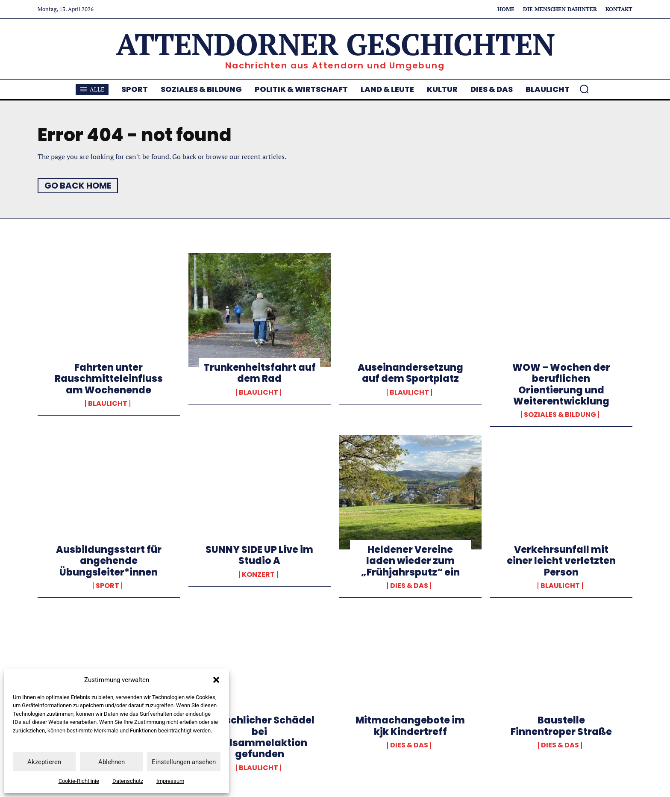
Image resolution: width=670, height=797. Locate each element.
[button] (216, 680)
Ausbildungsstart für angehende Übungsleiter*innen (109, 561)
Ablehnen (111, 762)
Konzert (258, 574)
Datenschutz (127, 781)
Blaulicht (107, 403)
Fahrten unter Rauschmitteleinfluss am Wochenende (109, 379)
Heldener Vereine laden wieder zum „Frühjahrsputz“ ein (410, 561)
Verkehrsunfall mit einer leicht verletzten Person (561, 561)
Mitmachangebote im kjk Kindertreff (410, 726)
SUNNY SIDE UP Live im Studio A (259, 555)
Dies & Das (409, 585)
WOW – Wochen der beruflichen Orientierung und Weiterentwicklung (561, 384)
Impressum (170, 781)
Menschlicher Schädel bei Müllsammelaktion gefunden (259, 737)
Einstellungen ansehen (184, 762)
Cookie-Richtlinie (79, 781)
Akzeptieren (44, 762)
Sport (107, 585)
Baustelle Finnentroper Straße (561, 726)
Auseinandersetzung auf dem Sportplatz (410, 373)
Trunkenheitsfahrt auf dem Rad (259, 373)
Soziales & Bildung (560, 414)
